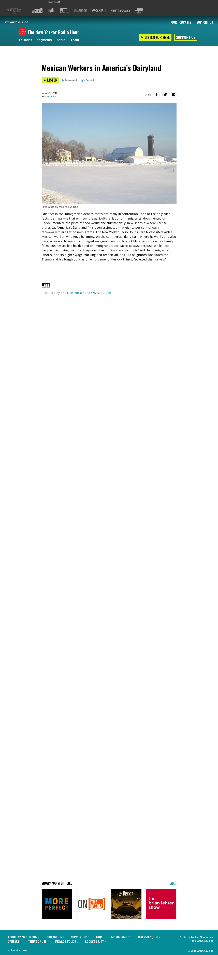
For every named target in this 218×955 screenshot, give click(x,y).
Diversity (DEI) (149, 937)
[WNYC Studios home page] (20, 22)
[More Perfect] (57, 904)
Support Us (205, 22)
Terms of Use (38, 941)
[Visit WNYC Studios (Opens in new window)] (64, 10)
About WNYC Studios (23, 937)
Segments (44, 40)
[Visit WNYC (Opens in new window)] (37, 10)
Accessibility (95, 941)
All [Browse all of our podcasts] (173, 883)
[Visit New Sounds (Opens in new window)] (121, 10)
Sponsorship (121, 937)
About (61, 40)
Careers (14, 941)
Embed (87, 80)
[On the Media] (91, 904)
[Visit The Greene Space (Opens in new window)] (139, 11)
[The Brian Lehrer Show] (161, 904)
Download (69, 80)
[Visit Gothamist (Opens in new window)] (51, 11)
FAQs (100, 937)
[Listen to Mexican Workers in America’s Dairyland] (50, 80)
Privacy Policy (66, 941)
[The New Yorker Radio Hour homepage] (23, 32)
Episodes (25, 40)
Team (74, 40)
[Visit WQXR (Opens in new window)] (99, 10)
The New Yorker (72, 293)
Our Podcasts (181, 22)
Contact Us (55, 937)
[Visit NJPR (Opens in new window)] (80, 10)
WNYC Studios (101, 293)
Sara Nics (50, 96)
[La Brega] (126, 904)
